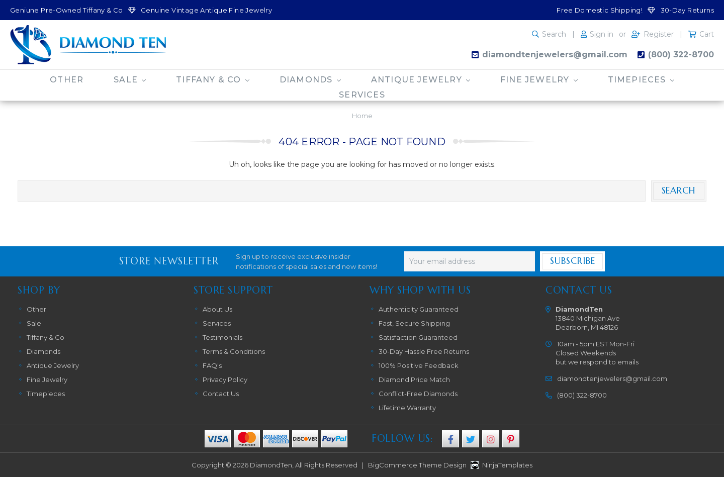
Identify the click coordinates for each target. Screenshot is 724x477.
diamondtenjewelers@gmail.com (554, 54)
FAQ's (212, 365)
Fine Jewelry (539, 79)
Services (362, 95)
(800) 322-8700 (681, 54)
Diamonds (310, 79)
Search (554, 34)
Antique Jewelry (420, 79)
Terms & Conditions (234, 351)
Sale (130, 79)
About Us (217, 309)
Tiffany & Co (212, 79)
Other (66, 79)
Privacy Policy (225, 379)
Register (659, 34)
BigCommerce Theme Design (417, 465)
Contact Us (221, 394)
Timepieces (641, 79)
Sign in (601, 34)
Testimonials (222, 337)
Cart (706, 34)
